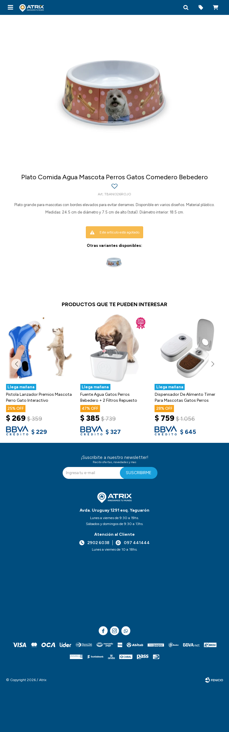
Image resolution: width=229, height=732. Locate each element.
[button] (185, 7)
